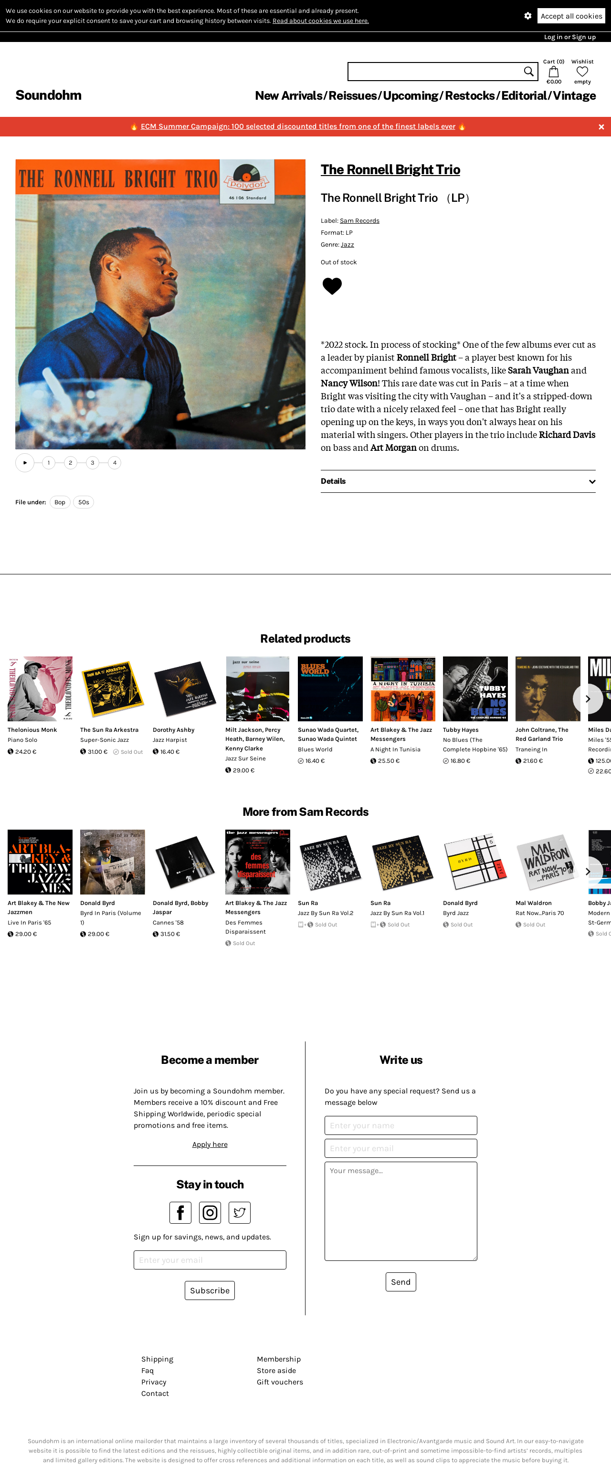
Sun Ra (308, 902)
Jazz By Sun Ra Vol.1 (397, 912)
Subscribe (210, 1290)
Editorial (524, 95)
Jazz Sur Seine (245, 758)
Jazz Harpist (170, 739)
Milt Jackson (243, 729)
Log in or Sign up (570, 37)
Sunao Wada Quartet (327, 729)
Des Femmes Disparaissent (245, 927)
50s (83, 502)
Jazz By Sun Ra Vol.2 (326, 912)
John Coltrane (535, 729)
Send (401, 1282)
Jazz (347, 244)
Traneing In (532, 749)
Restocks (470, 95)
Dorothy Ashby (173, 729)
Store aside (276, 1370)
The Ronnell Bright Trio (390, 169)
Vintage (574, 95)
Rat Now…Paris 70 (540, 912)
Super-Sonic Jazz (104, 739)
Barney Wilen (264, 738)
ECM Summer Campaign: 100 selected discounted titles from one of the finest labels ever (298, 126)
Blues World (315, 749)
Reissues (352, 95)
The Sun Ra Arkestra (109, 729)
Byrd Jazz (456, 912)
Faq (147, 1370)
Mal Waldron (534, 902)
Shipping (157, 1358)
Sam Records (359, 221)
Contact (155, 1393)
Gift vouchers (280, 1381)
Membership (279, 1358)
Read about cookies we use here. (321, 21)
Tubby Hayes (461, 729)
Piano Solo (22, 739)
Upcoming (410, 95)
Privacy (153, 1381)
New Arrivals (288, 95)
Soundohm (48, 95)
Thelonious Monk (32, 729)
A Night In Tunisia (395, 749)
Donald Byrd (97, 902)
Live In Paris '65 (29, 922)
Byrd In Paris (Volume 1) (110, 917)
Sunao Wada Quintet (327, 738)
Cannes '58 (168, 922)
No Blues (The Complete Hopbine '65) (475, 744)
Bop (59, 502)
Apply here (210, 1144)
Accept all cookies (571, 16)
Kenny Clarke (244, 748)
